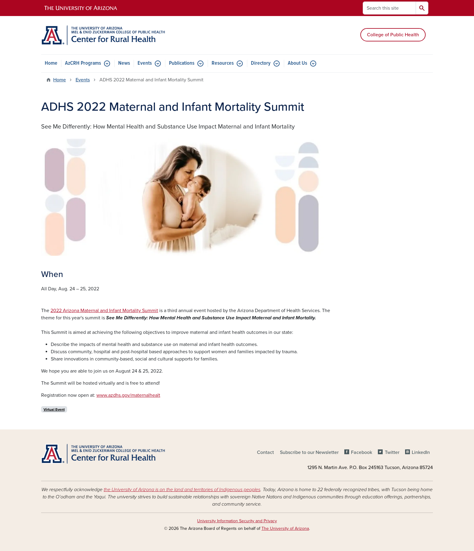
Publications (181, 63)
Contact (265, 452)
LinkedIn (421, 452)
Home (51, 63)
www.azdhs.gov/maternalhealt (128, 395)
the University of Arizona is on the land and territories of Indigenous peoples (182, 490)
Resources (223, 63)
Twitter (392, 452)
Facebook (361, 452)
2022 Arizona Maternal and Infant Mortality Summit (104, 311)
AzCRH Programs (83, 63)
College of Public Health (393, 35)
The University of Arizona (285, 528)
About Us (297, 63)
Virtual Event (54, 409)
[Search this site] (389, 8)
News (124, 63)
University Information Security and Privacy (237, 520)
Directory (261, 63)
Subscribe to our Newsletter (309, 452)
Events (145, 63)
